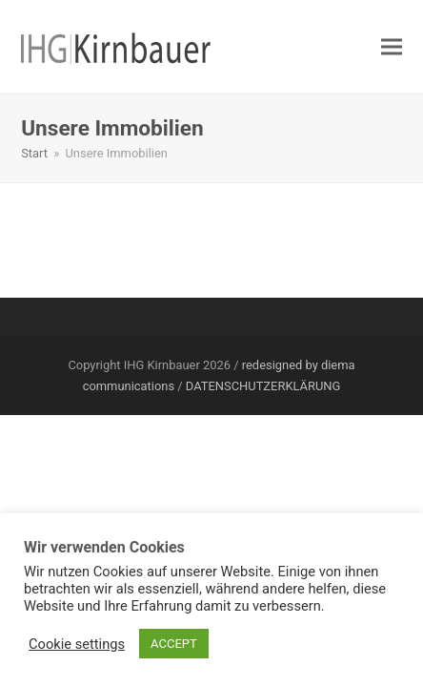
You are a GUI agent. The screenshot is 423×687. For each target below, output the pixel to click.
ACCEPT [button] (174, 643)
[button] (391, 47)
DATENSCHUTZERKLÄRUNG (263, 386)
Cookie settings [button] (77, 644)
